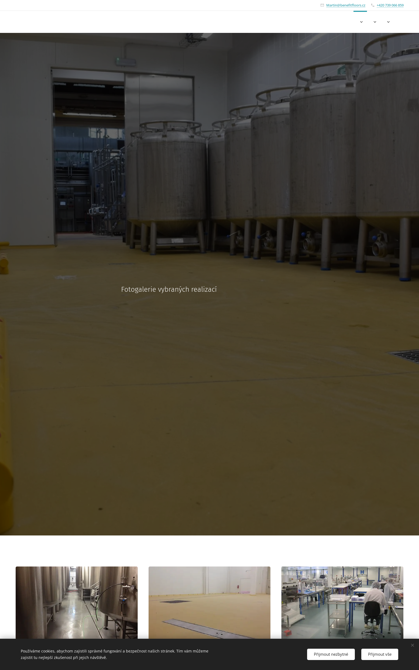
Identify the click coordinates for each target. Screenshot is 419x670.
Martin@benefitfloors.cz (345, 5)
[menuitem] (339, 22)
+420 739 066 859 (390, 5)
